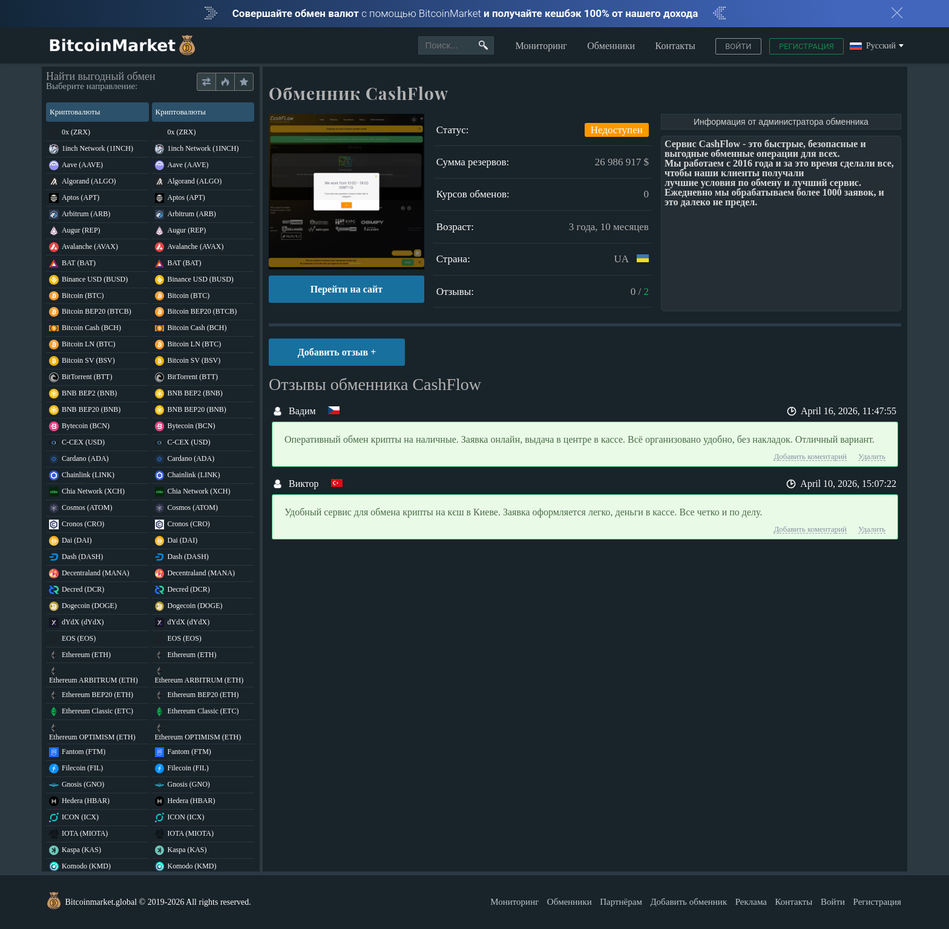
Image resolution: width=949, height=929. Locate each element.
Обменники (611, 46)
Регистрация (806, 46)
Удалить (871, 456)
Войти (738, 46)
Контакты (675, 46)
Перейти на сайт (346, 289)
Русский (873, 46)
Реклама (751, 902)
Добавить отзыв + (337, 352)
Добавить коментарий (810, 456)
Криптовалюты (96, 111)
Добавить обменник (688, 902)
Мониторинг (540, 46)
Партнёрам (621, 902)
